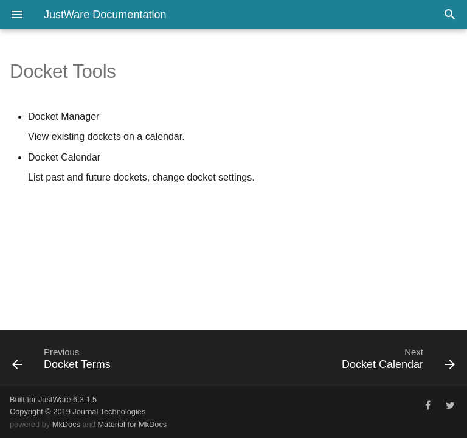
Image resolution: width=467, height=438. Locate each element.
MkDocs (66, 424)
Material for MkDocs (132, 424)
